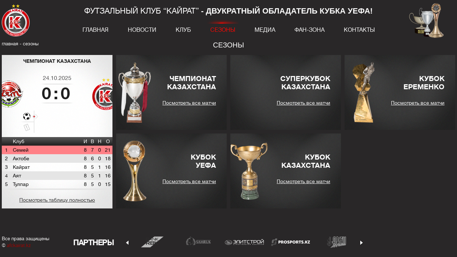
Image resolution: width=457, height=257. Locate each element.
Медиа (265, 30)
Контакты (359, 30)
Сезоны (222, 30)
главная (10, 43)
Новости (142, 30)
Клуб (183, 30)
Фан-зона (310, 30)
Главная (95, 30)
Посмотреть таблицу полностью (57, 200)
